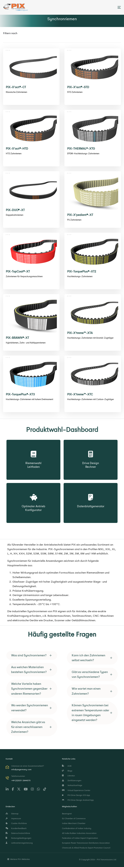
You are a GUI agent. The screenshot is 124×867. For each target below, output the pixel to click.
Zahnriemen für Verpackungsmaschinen (24, 276)
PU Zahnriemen (74, 219)
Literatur (68, 775)
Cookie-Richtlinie (16, 823)
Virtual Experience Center (76, 790)
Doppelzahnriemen (14, 215)
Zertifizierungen (71, 780)
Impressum (13, 818)
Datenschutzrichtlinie (18, 833)
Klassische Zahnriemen (16, 92)
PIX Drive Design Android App (78, 800)
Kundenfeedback (16, 828)
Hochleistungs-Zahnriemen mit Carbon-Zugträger (90, 399)
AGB (66, 766)
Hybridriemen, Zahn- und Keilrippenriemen (26, 342)
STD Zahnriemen (75, 92)
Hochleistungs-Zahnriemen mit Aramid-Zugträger (90, 337)
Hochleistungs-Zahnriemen (80, 276)
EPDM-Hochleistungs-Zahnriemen (83, 153)
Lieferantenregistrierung (19, 843)
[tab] (31, 655)
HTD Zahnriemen (13, 153)
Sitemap (12, 813)
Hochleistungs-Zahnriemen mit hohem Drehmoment (29, 399)
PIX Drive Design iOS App (76, 795)
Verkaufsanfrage (72, 785)
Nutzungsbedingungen (18, 838)
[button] (31, 655)
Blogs (67, 770)
